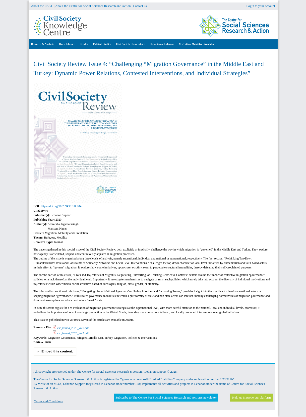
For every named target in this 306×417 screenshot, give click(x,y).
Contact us (140, 6)
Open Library (67, 44)
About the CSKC (42, 6)
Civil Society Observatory (130, 44)
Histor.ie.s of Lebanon (162, 44)
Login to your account (260, 6)
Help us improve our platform (251, 397)
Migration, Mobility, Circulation (197, 44)
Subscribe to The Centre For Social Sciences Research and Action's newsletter (166, 397)
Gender (84, 44)
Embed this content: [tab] (55, 351)
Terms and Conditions (48, 401)
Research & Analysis (42, 44)
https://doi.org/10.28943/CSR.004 (61, 206)
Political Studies (102, 44)
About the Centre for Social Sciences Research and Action (93, 6)
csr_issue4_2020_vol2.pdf (73, 333)
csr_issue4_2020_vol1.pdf (73, 328)
